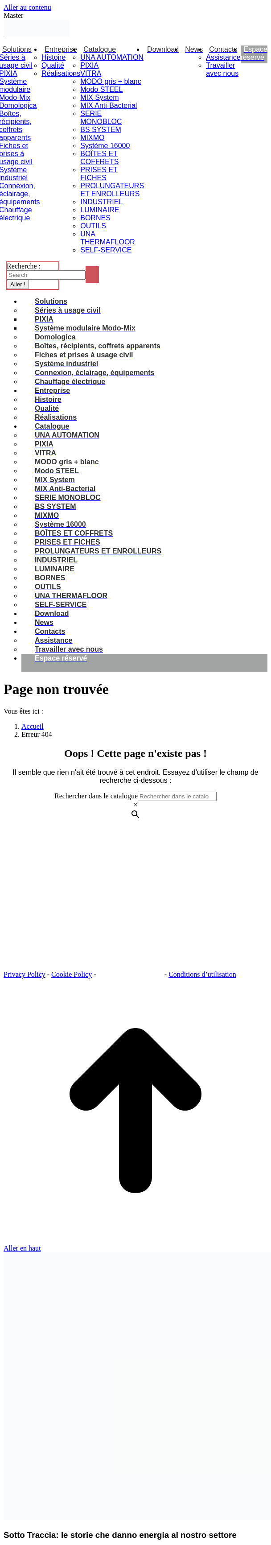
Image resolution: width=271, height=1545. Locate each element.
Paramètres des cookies (131, 974)
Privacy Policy (24, 974)
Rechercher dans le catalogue (96, 796)
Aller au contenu (27, 7)
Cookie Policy (71, 974)
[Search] (46, 275)
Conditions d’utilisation (202, 974)
